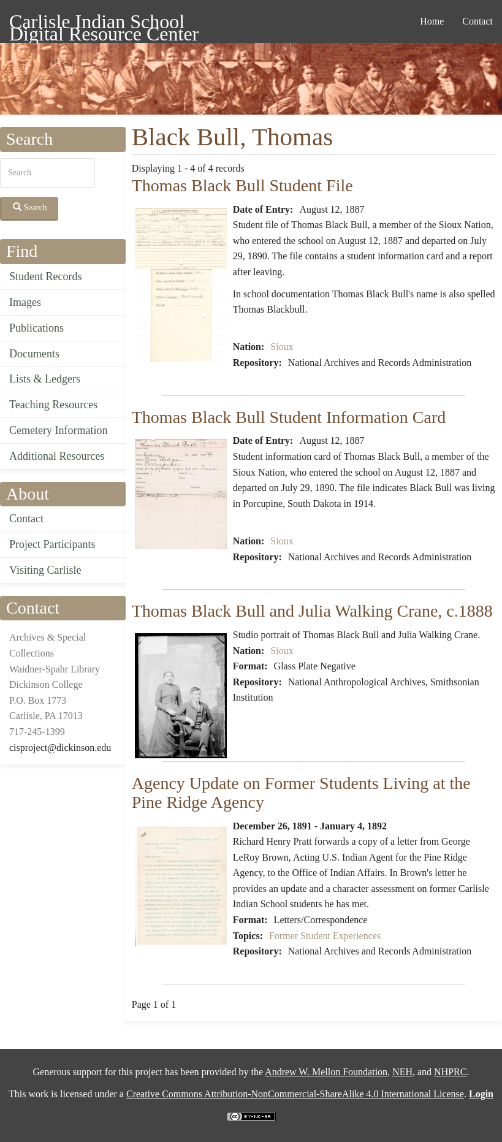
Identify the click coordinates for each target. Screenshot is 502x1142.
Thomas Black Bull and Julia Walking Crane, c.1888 (312, 610)
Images (25, 302)
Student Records (45, 276)
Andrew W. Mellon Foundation (326, 1072)
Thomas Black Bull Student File (242, 185)
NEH (402, 1072)
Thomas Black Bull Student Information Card (289, 417)
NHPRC (450, 1072)
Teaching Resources (53, 404)
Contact (477, 21)
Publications (36, 328)
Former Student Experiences (325, 936)
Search (30, 207)
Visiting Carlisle (45, 570)
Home (432, 21)
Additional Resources (56, 456)
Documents (34, 354)
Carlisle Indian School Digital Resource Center (104, 23)
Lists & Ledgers (44, 379)
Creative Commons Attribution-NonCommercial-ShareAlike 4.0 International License (295, 1094)
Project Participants (52, 544)
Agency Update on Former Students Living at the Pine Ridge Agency (301, 793)
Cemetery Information (58, 430)
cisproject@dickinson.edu (60, 747)
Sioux (281, 346)
